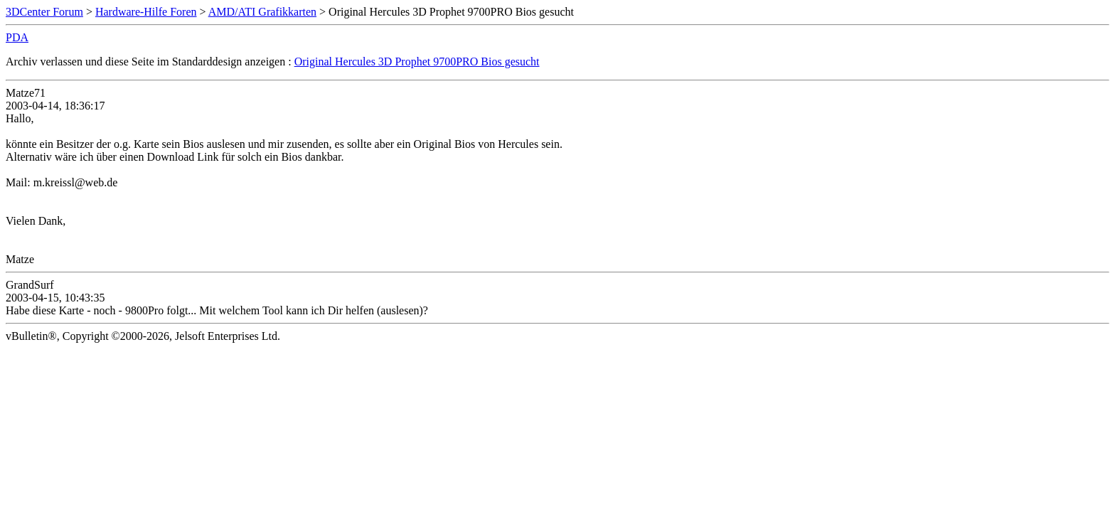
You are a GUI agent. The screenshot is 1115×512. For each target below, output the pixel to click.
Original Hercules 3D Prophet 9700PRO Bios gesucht (417, 61)
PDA (17, 37)
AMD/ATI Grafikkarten (262, 12)
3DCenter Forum (44, 12)
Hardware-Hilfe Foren (146, 12)
